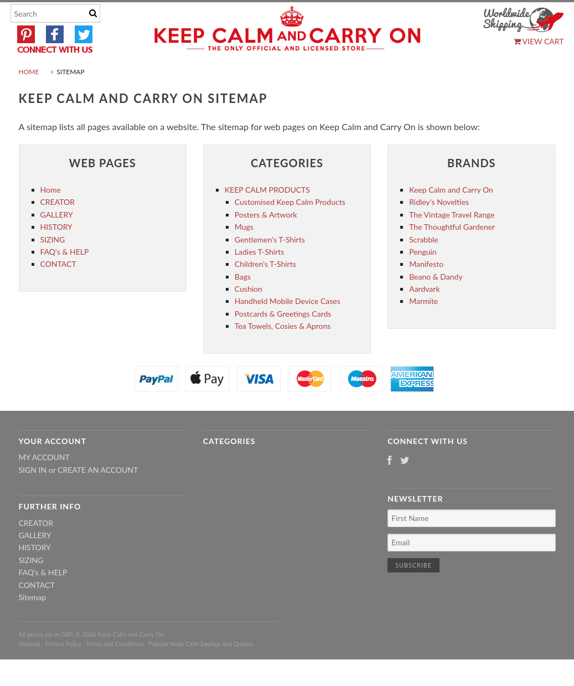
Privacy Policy (63, 669)
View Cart (539, 41)
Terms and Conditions (115, 669)
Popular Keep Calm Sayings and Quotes (200, 669)
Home (29, 98)
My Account (44, 483)
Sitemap (32, 623)
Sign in (33, 496)
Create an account (98, 496)
